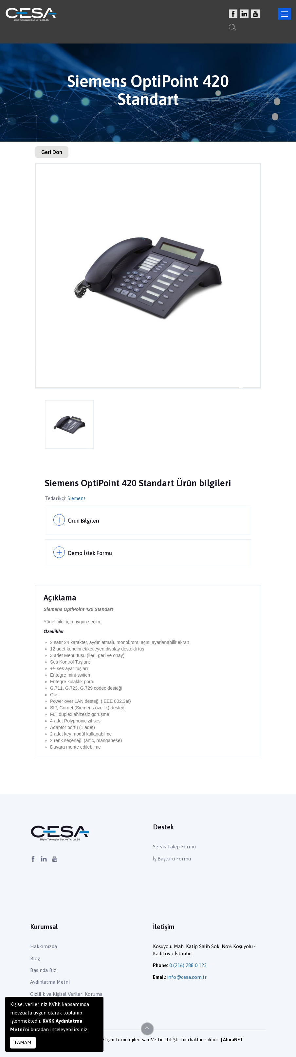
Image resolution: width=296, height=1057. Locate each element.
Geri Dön (51, 152)
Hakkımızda (43, 946)
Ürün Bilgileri (83, 520)
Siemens (76, 498)
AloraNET (233, 1039)
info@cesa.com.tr (187, 977)
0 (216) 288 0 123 (188, 965)
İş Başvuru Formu (172, 858)
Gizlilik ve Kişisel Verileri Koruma (66, 993)
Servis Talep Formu (174, 846)
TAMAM (22, 1042)
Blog (35, 958)
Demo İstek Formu (90, 553)
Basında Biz (43, 970)
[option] (148, 276)
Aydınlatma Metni (50, 982)
